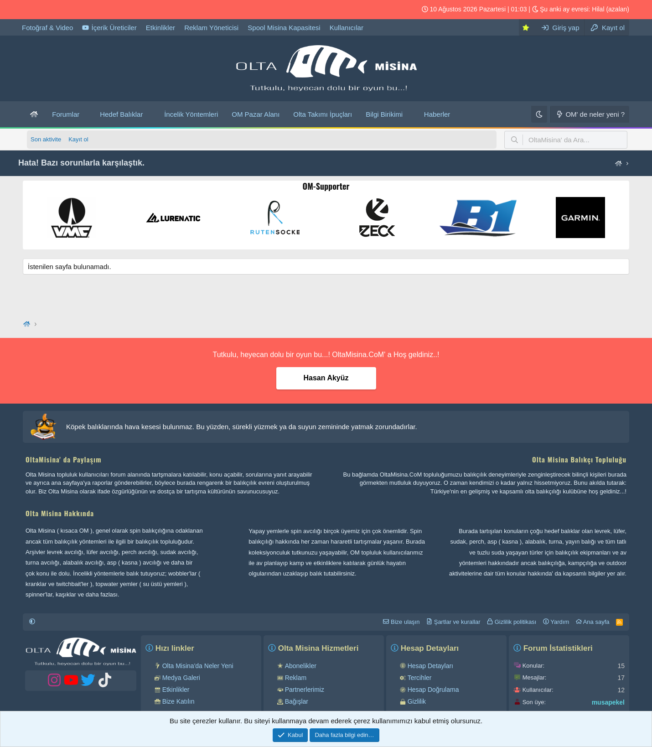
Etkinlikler (176, 689)
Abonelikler (300, 665)
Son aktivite (46, 139)
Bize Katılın (178, 701)
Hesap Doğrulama (433, 689)
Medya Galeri (181, 677)
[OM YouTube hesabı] (59, 9)
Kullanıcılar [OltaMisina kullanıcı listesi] (346, 27)
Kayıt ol (78, 139)
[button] (86, 114)
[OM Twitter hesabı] (44, 9)
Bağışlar (296, 701)
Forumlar (65, 114)
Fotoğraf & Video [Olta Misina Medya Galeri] (47, 27)
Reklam (295, 677)
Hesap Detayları (430, 665)
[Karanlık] (539, 114)
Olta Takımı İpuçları (322, 114)
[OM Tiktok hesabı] (29, 9)
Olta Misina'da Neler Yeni (197, 665)
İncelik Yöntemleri (191, 114)
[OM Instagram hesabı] (73, 9)
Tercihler (420, 677)
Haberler (437, 114)
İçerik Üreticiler (109, 27)
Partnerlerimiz (304, 689)
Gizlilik (417, 701)
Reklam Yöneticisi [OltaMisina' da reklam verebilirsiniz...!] (211, 27)
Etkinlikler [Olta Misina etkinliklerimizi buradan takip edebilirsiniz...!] (160, 27)
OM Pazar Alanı (255, 114)
